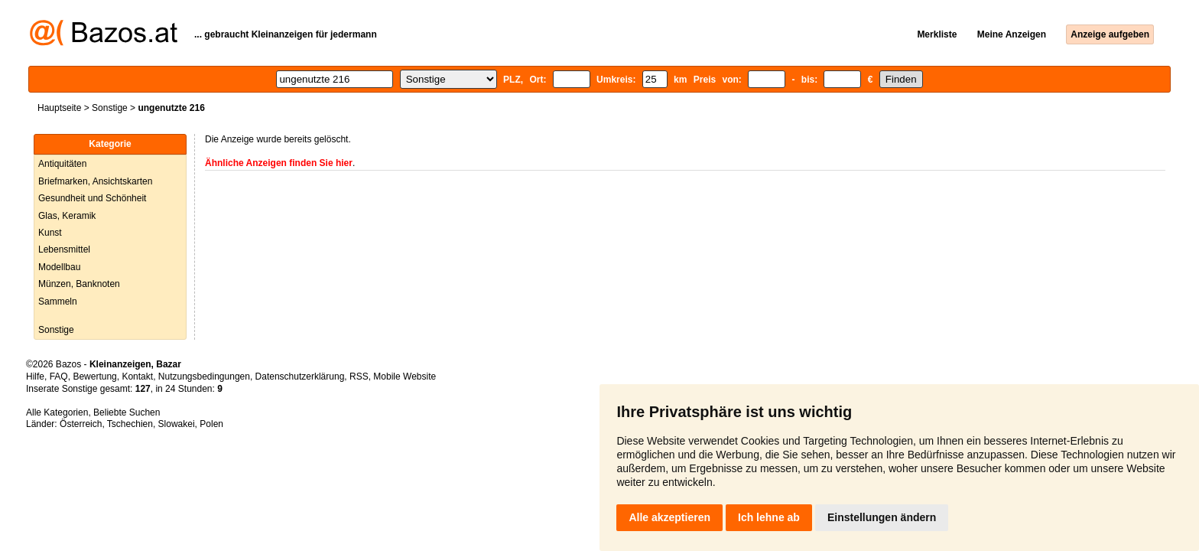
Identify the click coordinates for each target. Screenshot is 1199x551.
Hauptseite (59, 108)
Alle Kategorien (57, 412)
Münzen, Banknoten (79, 284)
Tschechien (130, 424)
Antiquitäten (62, 163)
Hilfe (35, 376)
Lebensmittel (64, 249)
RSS (359, 376)
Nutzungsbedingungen (204, 376)
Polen (211, 424)
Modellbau (59, 267)
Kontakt (137, 376)
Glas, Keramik (67, 215)
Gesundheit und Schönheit (92, 198)
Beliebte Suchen (126, 412)
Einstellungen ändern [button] (881, 517)
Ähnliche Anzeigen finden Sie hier (279, 163)
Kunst (50, 232)
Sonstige (110, 108)
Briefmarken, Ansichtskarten (95, 181)
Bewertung (94, 376)
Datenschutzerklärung (300, 376)
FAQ (59, 376)
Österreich (81, 424)
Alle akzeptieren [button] (669, 517)
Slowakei (176, 424)
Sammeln (57, 301)
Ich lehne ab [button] (769, 517)
